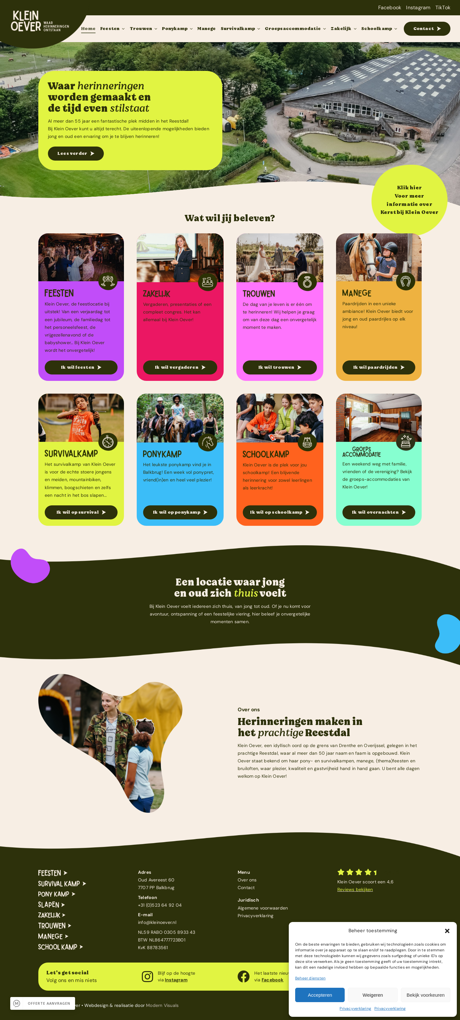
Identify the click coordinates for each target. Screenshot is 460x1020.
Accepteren (320, 995)
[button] (447, 931)
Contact (246, 887)
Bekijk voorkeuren (426, 995)
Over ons (247, 880)
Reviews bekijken (355, 889)
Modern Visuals (162, 1005)
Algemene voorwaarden (263, 908)
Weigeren (373, 995)
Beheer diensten (310, 978)
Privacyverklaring (355, 1008)
